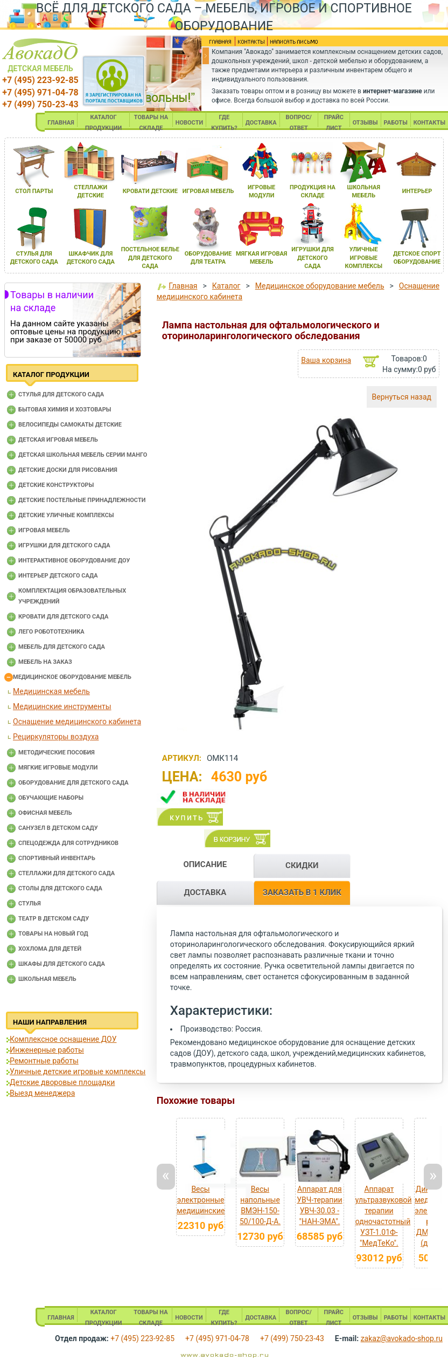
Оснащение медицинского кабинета (77, 721)
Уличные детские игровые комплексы (77, 1071)
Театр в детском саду (53, 918)
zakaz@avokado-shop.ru (402, 1338)
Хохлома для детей (49, 948)
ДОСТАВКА (261, 122)
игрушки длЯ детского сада (312, 258)
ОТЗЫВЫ (365, 122)
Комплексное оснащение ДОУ (63, 1039)
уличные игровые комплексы (363, 258)
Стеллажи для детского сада (66, 873)
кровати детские (150, 191)
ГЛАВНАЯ (60, 122)
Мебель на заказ (45, 661)
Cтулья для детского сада (61, 394)
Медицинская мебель (51, 691)
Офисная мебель (45, 812)
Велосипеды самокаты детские (70, 424)
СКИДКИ (302, 865)
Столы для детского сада (60, 888)
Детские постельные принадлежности (81, 500)
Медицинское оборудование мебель (72, 677)
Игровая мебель (44, 530)
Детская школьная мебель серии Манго (82, 454)
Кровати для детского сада (63, 616)
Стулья (29, 903)
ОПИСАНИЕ (205, 864)
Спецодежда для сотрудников (68, 843)
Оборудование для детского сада (73, 782)
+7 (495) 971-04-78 (40, 92)
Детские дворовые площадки (62, 1082)
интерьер (417, 191)
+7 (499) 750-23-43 (40, 104)
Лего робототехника (51, 631)
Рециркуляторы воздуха (56, 736)
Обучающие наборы (50, 797)
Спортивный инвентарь (56, 858)
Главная (183, 285)
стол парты (34, 191)
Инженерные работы (47, 1050)
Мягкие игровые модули (57, 767)
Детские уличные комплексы (66, 515)
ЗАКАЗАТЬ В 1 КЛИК (302, 892)
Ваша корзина (326, 360)
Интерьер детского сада (58, 575)
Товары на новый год (53, 933)
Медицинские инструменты (62, 706)
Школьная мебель (47, 979)
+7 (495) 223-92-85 (40, 80)
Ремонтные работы (44, 1060)
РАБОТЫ (396, 122)
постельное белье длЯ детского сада (150, 258)
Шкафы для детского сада (61, 963)
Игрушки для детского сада (64, 545)
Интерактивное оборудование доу (74, 560)
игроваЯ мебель (208, 191)
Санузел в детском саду (58, 828)
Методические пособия (56, 752)
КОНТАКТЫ (429, 122)
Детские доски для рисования (67, 469)
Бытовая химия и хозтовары (64, 409)
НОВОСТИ (190, 122)
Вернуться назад (401, 397)
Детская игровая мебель (58, 439)
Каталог (226, 285)
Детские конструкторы (56, 485)
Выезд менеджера (42, 1093)
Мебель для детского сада (61, 646)
